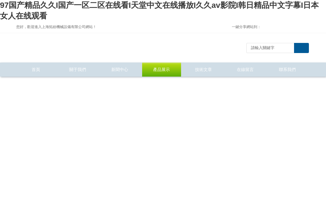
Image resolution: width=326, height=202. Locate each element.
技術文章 (203, 69)
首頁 (36, 69)
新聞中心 (119, 69)
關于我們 (77, 69)
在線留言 (245, 69)
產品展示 (161, 69)
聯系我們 (287, 69)
